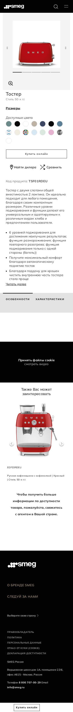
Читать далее (16, 284)
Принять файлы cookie (36, 360)
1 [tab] (17, 71)
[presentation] (29, 327)
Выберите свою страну (21, 615)
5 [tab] (55, 71)
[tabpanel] (36, 44)
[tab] (18, 303)
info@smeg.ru (16, 687)
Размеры (13, 108)
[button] (10, 83)
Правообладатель (20, 632)
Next (61, 443)
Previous (11, 443)
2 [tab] (27, 71)
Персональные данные (24, 642)
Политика (14, 637)
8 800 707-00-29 (30, 682)
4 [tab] (46, 71)
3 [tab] (36, 71)
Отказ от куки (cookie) (23, 648)
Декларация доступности (26, 653)
